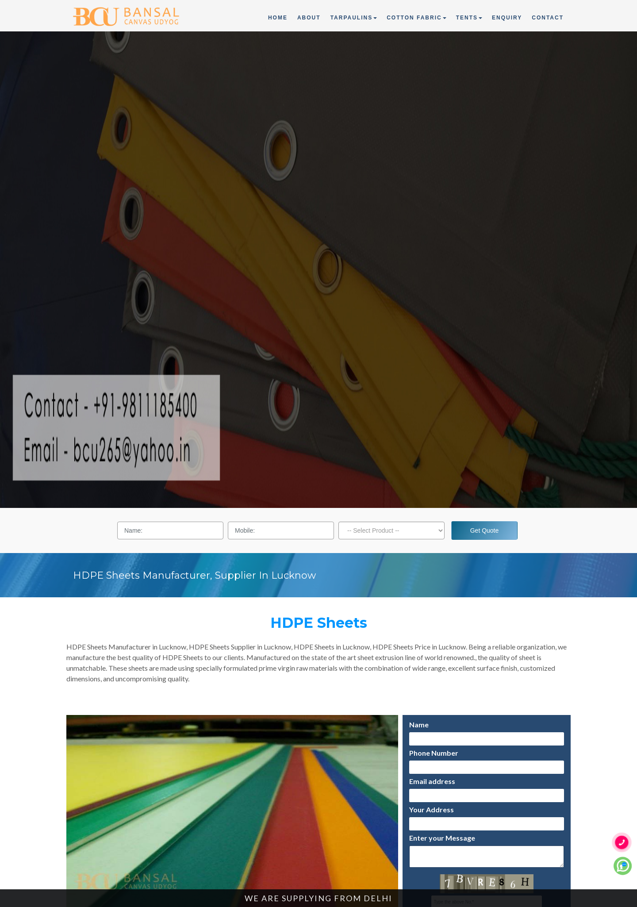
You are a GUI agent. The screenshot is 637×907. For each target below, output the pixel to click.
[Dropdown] (391, 530)
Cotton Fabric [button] (416, 18)
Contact (548, 18)
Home (278, 17)
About (309, 18)
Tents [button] (469, 18)
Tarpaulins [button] (353, 18)
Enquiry (507, 18)
